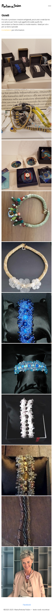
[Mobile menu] (49, 6)
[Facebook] (27, 605)
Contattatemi (6, 30)
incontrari (45, 610)
